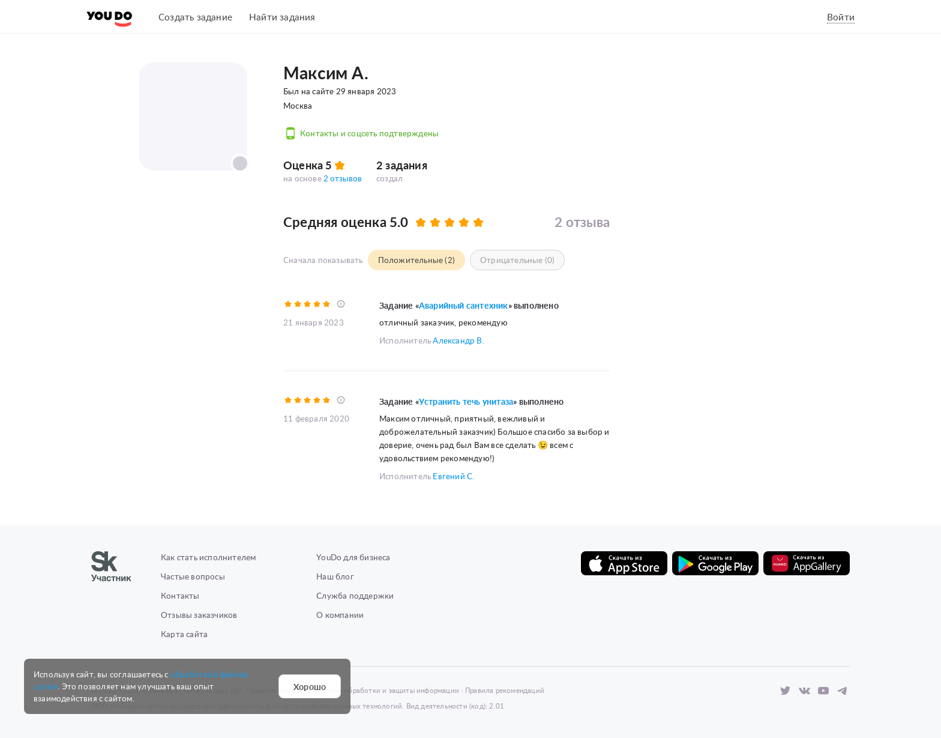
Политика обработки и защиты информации (383, 687)
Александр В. (458, 339)
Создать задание (195, 16)
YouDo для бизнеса (353, 554)
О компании (340, 611)
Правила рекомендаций (504, 687)
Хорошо (309, 686)
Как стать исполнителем (208, 554)
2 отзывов (342, 178)
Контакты (180, 592)
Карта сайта (184, 631)
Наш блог (335, 573)
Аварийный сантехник (463, 305)
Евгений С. (453, 473)
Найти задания (282, 16)
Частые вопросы (193, 573)
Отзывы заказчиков (199, 611)
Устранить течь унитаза (466, 401)
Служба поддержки (355, 592)
